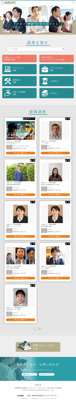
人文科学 (49, 81)
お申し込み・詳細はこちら (20, 153)
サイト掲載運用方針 (23, 398)
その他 (48, 93)
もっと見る (38, 328)
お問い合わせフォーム (45, 374)
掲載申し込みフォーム (28, 374)
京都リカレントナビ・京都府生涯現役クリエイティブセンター (8, 3)
